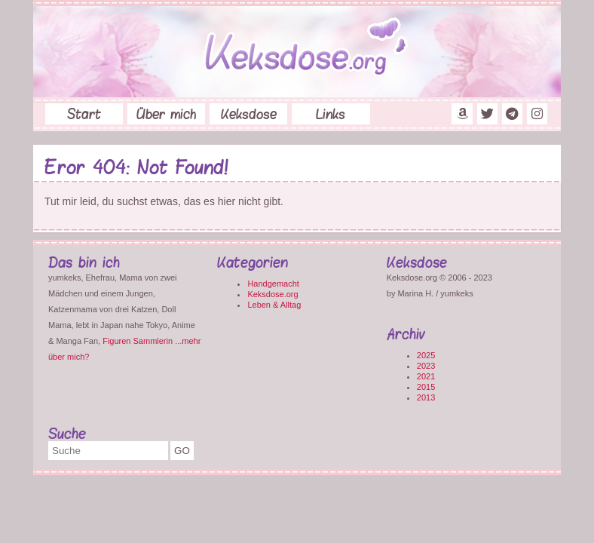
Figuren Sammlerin (138, 340)
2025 (426, 355)
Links (330, 114)
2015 (426, 386)
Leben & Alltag (274, 304)
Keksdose (249, 114)
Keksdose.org (272, 294)
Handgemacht (273, 283)
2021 (426, 376)
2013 (426, 397)
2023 (426, 365)
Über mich (166, 114)
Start (84, 114)
